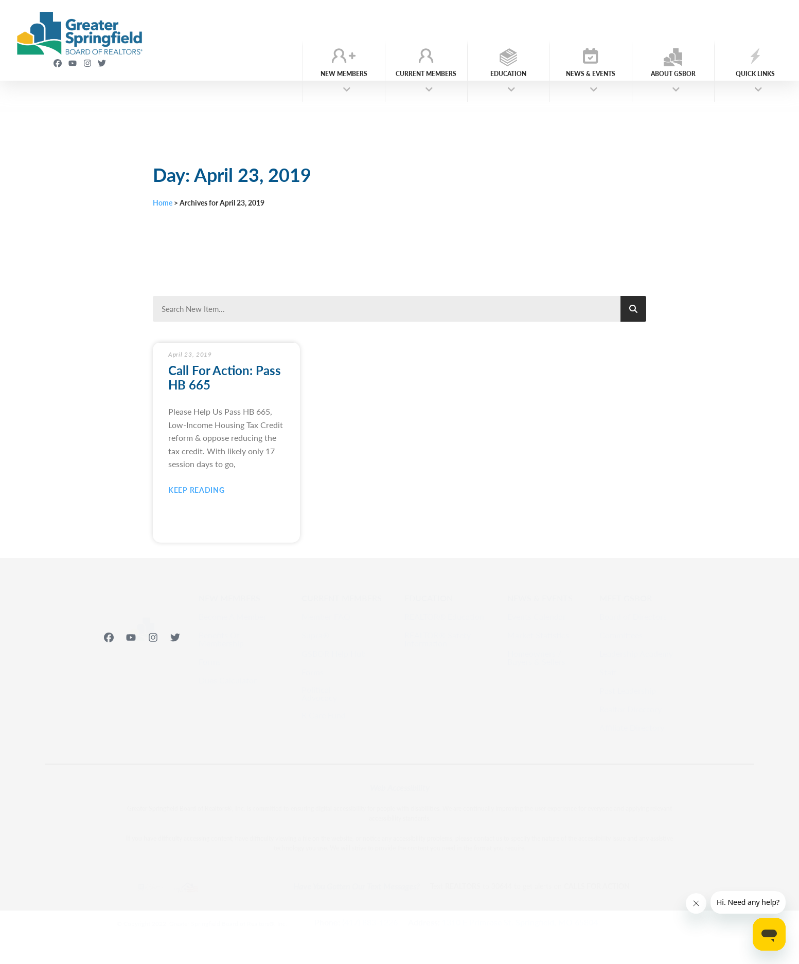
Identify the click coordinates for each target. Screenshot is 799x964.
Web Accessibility (400, 787)
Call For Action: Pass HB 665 (224, 377)
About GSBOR (673, 76)
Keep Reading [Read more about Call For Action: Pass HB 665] (196, 490)
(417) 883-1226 (370, 922)
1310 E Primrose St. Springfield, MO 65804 (520, 922)
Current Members (426, 76)
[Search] (633, 309)
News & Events (590, 76)
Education (508, 76)
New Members (344, 76)
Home (162, 203)
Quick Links (755, 76)
